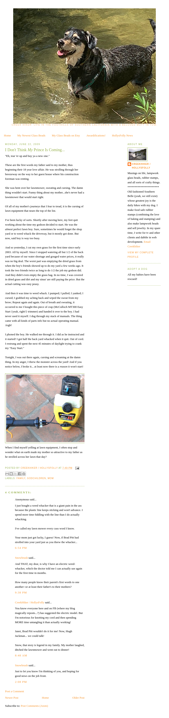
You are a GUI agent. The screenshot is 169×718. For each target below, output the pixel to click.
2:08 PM (21, 681)
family (21, 478)
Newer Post (11, 697)
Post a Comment (14, 691)
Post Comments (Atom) (34, 705)
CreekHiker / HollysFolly (40, 468)
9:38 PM (21, 592)
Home (7, 135)
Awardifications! (96, 135)
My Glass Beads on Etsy (66, 135)
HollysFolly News (122, 135)
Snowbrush (21, 557)
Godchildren (36, 478)
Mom (51, 478)
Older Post (78, 697)
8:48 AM (21, 655)
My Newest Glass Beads (31, 135)
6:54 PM (21, 547)
